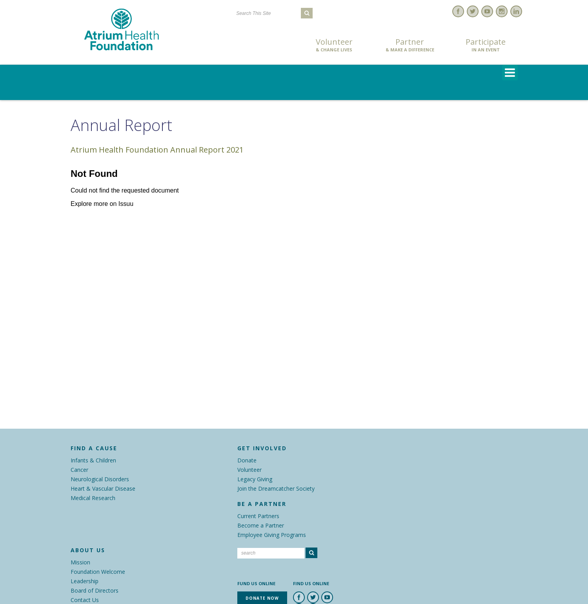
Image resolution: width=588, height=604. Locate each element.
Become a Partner (260, 525)
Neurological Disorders (100, 479)
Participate (486, 45)
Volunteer (334, 45)
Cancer (79, 469)
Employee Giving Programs (271, 535)
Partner (410, 45)
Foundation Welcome (98, 571)
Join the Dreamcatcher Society (276, 488)
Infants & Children (93, 460)
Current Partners (258, 516)
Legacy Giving (254, 479)
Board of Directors (94, 590)
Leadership (84, 581)
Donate (247, 460)
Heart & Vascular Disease (103, 488)
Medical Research (93, 498)
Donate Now (258, 45)
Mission (80, 562)
